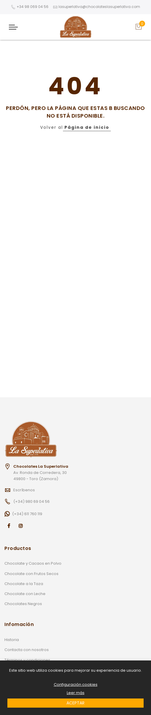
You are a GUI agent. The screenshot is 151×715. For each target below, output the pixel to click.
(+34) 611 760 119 (27, 514)
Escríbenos (24, 490)
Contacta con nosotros (26, 650)
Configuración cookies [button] (76, 684)
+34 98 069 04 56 (32, 6)
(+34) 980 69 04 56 (31, 501)
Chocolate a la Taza (23, 584)
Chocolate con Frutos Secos (31, 573)
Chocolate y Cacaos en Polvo (32, 563)
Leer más (76, 693)
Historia (11, 639)
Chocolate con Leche (25, 594)
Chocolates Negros (23, 604)
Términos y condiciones (27, 660)
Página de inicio (86, 127)
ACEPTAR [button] (75, 703)
